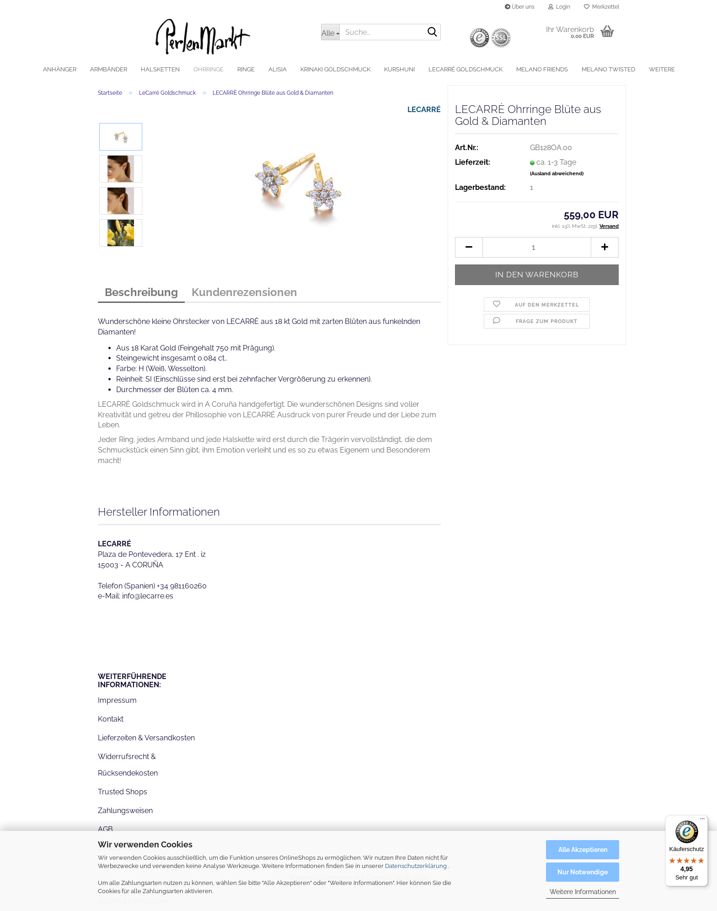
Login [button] (559, 7)
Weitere (662, 69)
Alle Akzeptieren (582, 849)
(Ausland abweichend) (556, 174)
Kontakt (110, 719)
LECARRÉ (424, 109)
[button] (468, 247)
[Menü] (702, 820)
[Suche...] (330, 32)
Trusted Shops (122, 791)
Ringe (246, 69)
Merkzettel (601, 7)
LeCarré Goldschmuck (465, 69)
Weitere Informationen (583, 891)
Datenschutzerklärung (416, 865)
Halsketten (160, 69)
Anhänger (59, 69)
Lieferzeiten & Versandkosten (146, 737)
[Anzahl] (536, 247)
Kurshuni (399, 69)
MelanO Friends (542, 69)
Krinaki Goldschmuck (335, 69)
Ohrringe (208, 69)
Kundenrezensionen (244, 292)
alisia (277, 69)
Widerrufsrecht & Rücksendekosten (128, 765)
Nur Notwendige (582, 872)
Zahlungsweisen (125, 810)
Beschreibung (141, 292)
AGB (105, 829)
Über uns (520, 7)
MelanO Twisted (608, 69)
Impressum (117, 700)
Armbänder (108, 69)
